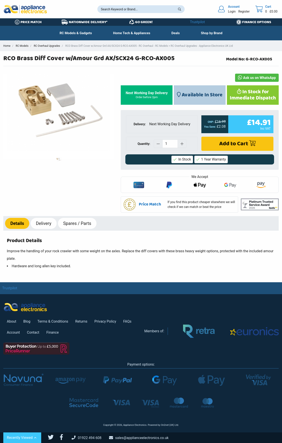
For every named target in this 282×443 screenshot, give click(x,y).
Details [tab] (17, 223)
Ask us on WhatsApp (257, 78)
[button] (175, 33)
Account (13, 332)
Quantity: (144, 143)
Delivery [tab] (43, 223)
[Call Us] (90, 438)
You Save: (210, 126)
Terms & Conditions (52, 321)
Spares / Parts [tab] (77, 223)
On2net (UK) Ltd (169, 425)
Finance (52, 332)
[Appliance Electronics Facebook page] (64, 437)
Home (6, 45)
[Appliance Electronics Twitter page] (53, 437)
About (11, 321)
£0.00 (274, 11)
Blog (26, 321)
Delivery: (140, 124)
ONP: (211, 122)
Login (232, 11)
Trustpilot (197, 22)
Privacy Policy (105, 321)
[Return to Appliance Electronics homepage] (25, 9)
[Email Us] (142, 438)
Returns (81, 321)
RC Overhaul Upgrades (47, 45)
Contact (33, 332)
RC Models (22, 45)
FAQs (127, 321)
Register (244, 11)
